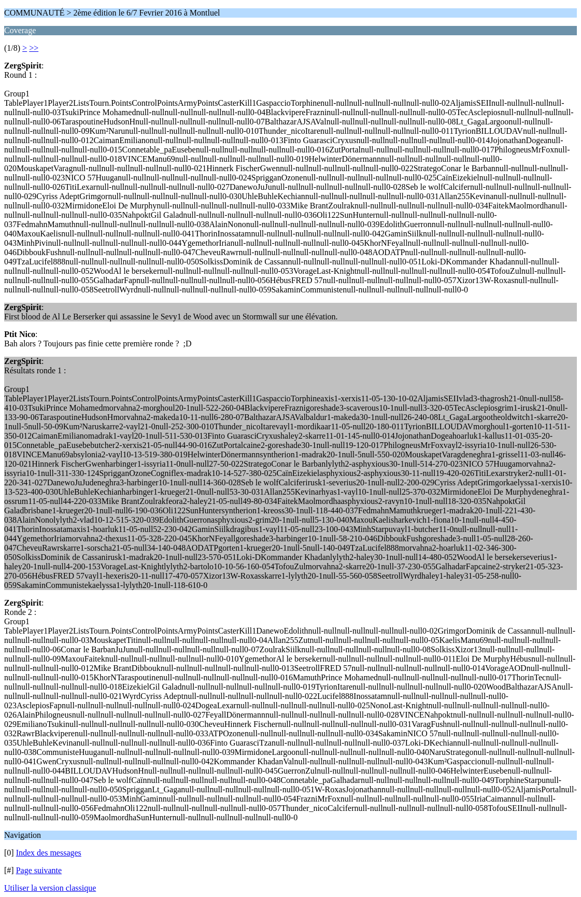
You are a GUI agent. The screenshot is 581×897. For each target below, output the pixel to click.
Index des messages (48, 852)
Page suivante (39, 870)
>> (33, 48)
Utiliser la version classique (50, 888)
